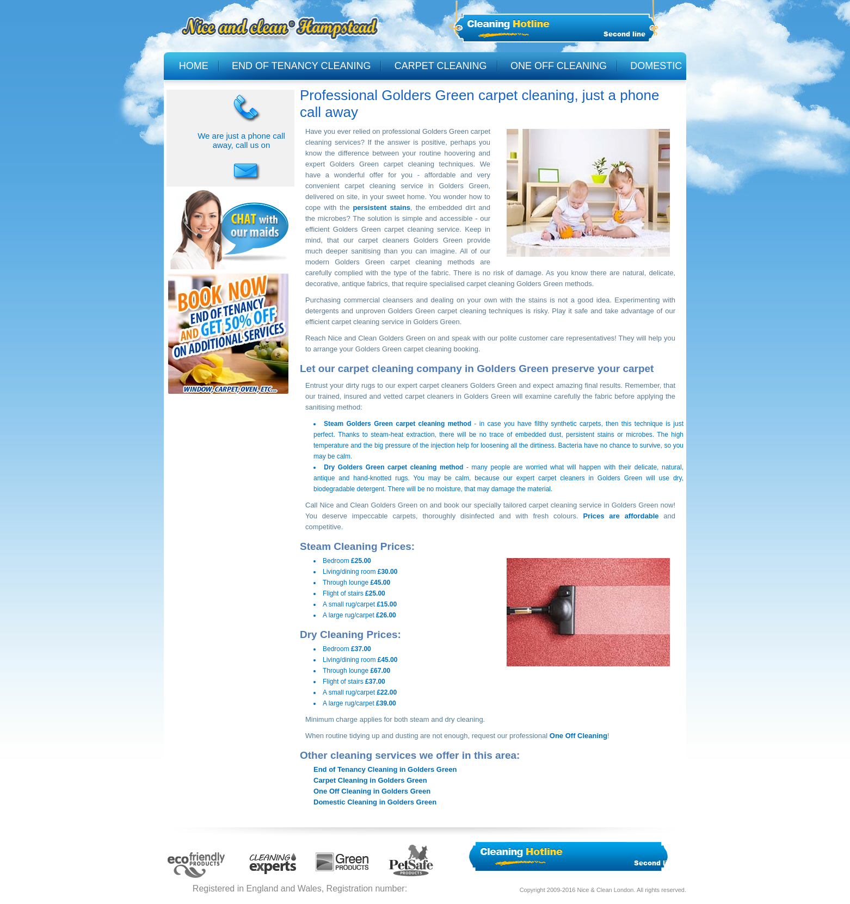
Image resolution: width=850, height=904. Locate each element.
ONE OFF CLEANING (558, 65)
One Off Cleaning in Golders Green (371, 791)
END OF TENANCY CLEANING (301, 65)
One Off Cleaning (578, 736)
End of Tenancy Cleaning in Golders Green (385, 769)
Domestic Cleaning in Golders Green (374, 802)
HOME (193, 65)
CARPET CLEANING (441, 65)
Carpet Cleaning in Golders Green (370, 780)
